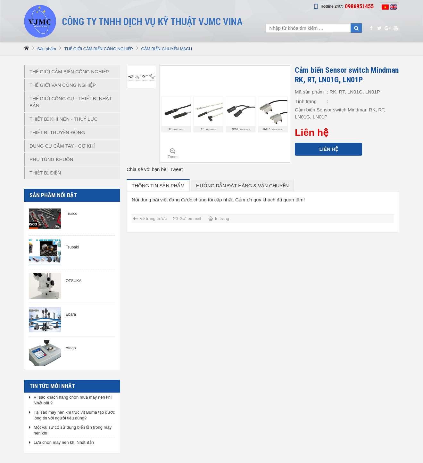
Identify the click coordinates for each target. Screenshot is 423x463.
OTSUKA (73, 281)
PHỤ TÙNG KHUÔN (51, 159)
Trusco (71, 213)
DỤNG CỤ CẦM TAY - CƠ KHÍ (62, 146)
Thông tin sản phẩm (158, 185)
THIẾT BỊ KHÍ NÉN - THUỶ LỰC (63, 119)
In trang (222, 218)
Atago (71, 348)
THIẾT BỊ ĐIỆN (45, 172)
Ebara (71, 314)
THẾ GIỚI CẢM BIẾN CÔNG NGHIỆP (98, 48)
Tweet (176, 169)
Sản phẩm (46, 48)
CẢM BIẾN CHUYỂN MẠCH (166, 48)
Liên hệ (328, 149)
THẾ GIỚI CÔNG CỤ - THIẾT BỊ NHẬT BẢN (70, 102)
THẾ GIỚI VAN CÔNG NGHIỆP (62, 85)
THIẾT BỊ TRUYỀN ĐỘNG (57, 132)
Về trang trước (153, 218)
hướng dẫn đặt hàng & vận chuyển (242, 185)
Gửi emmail (190, 218)
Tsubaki (72, 247)
